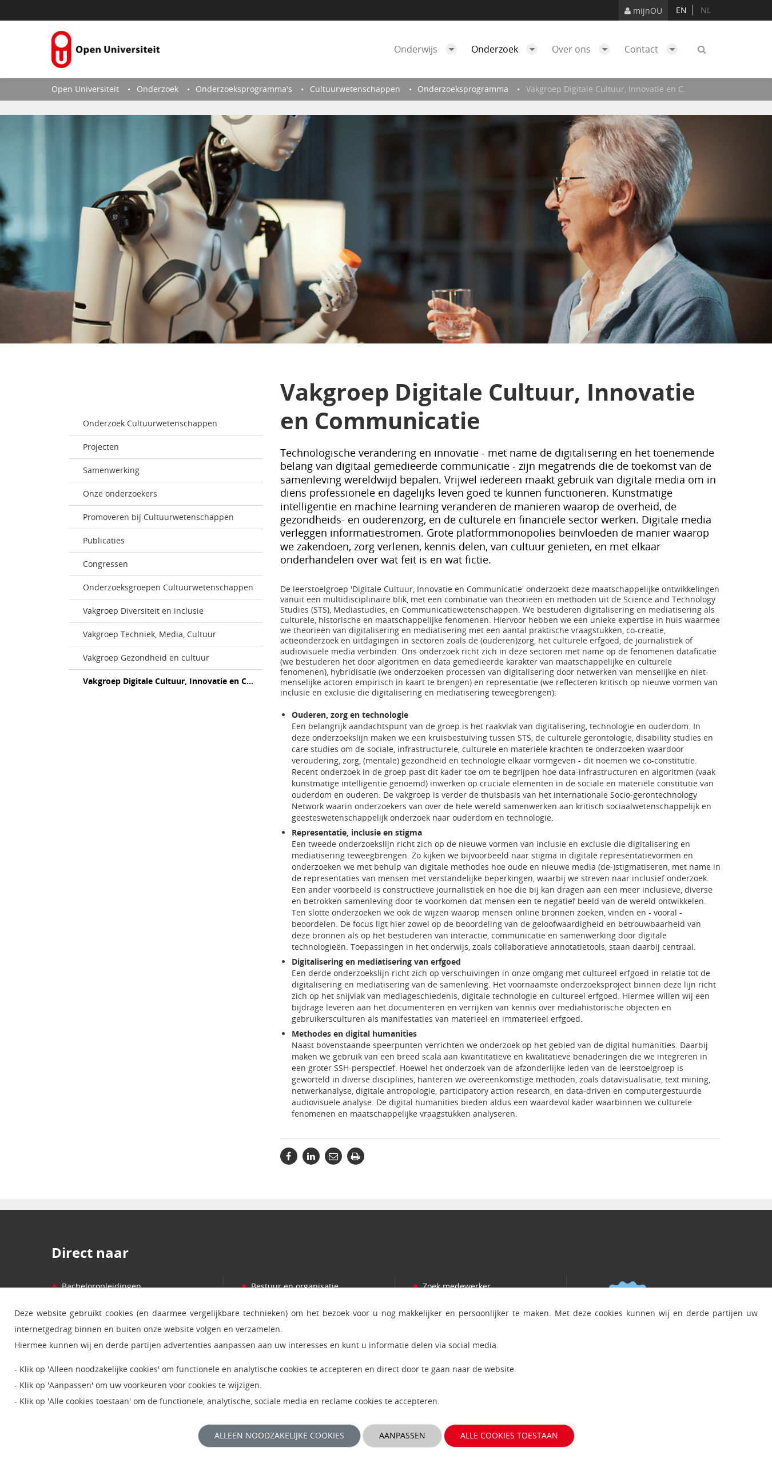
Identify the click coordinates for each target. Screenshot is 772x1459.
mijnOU (643, 10)
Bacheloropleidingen (96, 1286)
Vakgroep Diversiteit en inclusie (143, 610)
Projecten (101, 446)
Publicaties (104, 540)
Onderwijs (428, 49)
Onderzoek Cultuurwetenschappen (150, 423)
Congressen (105, 563)
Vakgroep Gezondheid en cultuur (146, 657)
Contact (653, 49)
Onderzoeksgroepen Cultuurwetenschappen (168, 587)
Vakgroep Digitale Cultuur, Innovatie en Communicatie (173, 680)
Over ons (584, 49)
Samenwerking (111, 470)
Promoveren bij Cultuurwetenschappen (158, 516)
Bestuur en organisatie (290, 1286)
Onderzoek (507, 49)
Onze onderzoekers (120, 493)
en (681, 10)
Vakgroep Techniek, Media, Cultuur (149, 634)
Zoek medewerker (451, 1286)
